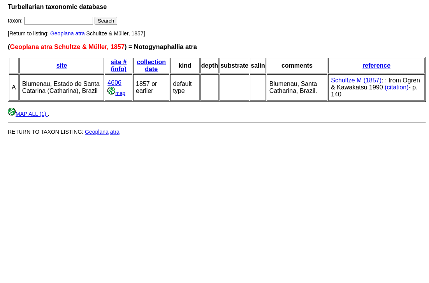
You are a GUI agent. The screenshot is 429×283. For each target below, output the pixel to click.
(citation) (396, 87)
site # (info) (119, 65)
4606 (114, 82)
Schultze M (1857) (356, 80)
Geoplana (62, 33)
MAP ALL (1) (27, 114)
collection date (151, 65)
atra (80, 33)
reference (376, 65)
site (61, 65)
